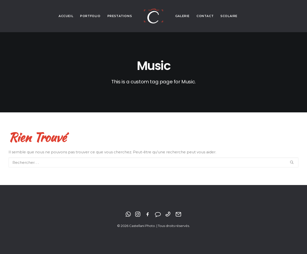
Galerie (182, 16)
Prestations (119, 16)
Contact (205, 16)
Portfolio (90, 16)
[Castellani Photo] (153, 16)
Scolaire (228, 16)
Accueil (66, 16)
